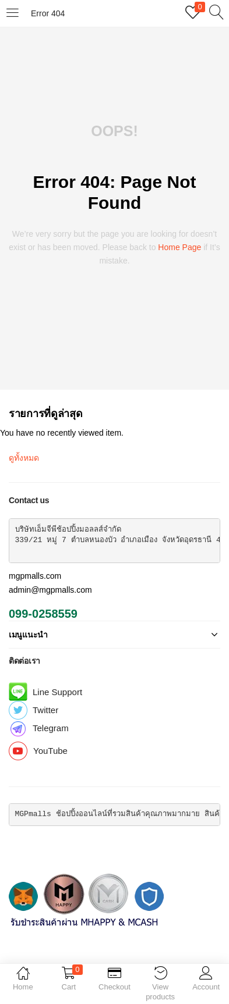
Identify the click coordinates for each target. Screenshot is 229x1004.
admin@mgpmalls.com (50, 589)
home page (179, 247)
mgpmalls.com (35, 576)
